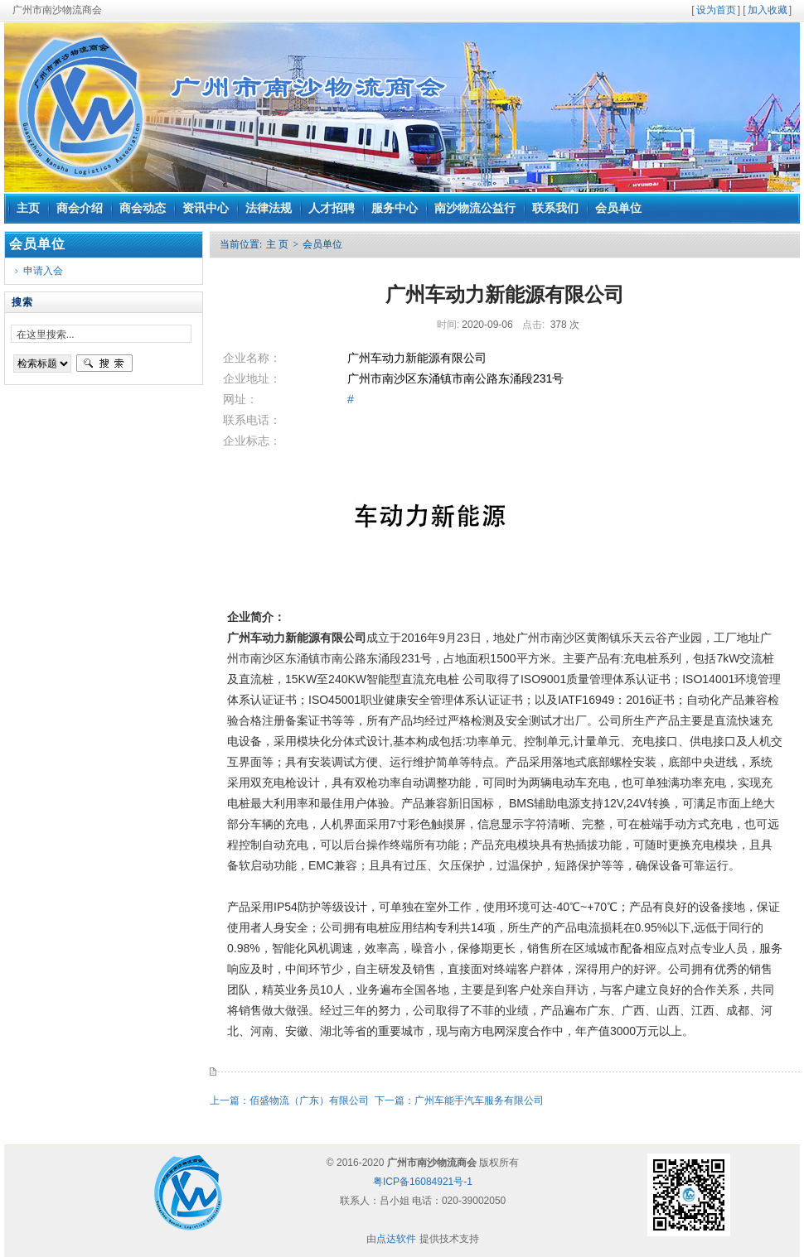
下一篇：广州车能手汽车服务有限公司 (460, 1100)
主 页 (277, 244)
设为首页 (716, 10)
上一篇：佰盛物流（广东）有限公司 (290, 1100)
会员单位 (322, 244)
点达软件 (396, 1239)
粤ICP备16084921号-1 (422, 1181)
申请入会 (43, 271)
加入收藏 (767, 10)
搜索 (104, 363)
